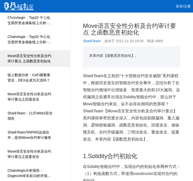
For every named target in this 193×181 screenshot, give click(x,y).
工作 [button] (90, 19)
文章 (26, 19)
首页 (12, 19)
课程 (55, 19)
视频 (41, 19)
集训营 (72, 19)
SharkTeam (92, 41)
